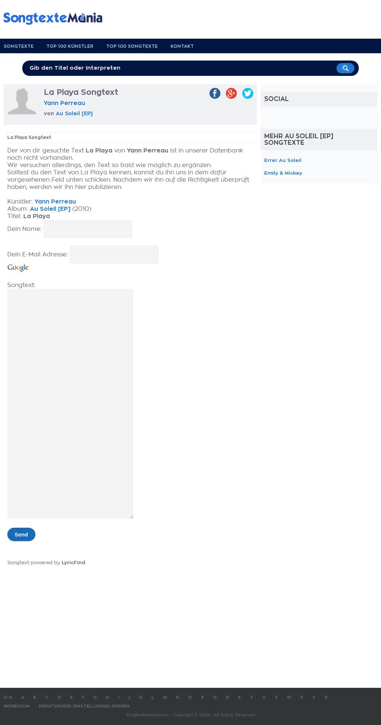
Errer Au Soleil (282, 160)
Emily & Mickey (283, 173)
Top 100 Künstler (69, 46)
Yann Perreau (64, 103)
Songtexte (19, 46)
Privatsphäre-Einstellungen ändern (84, 706)
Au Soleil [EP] (74, 113)
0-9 (8, 697)
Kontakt (182, 46)
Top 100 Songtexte (132, 46)
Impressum (17, 706)
